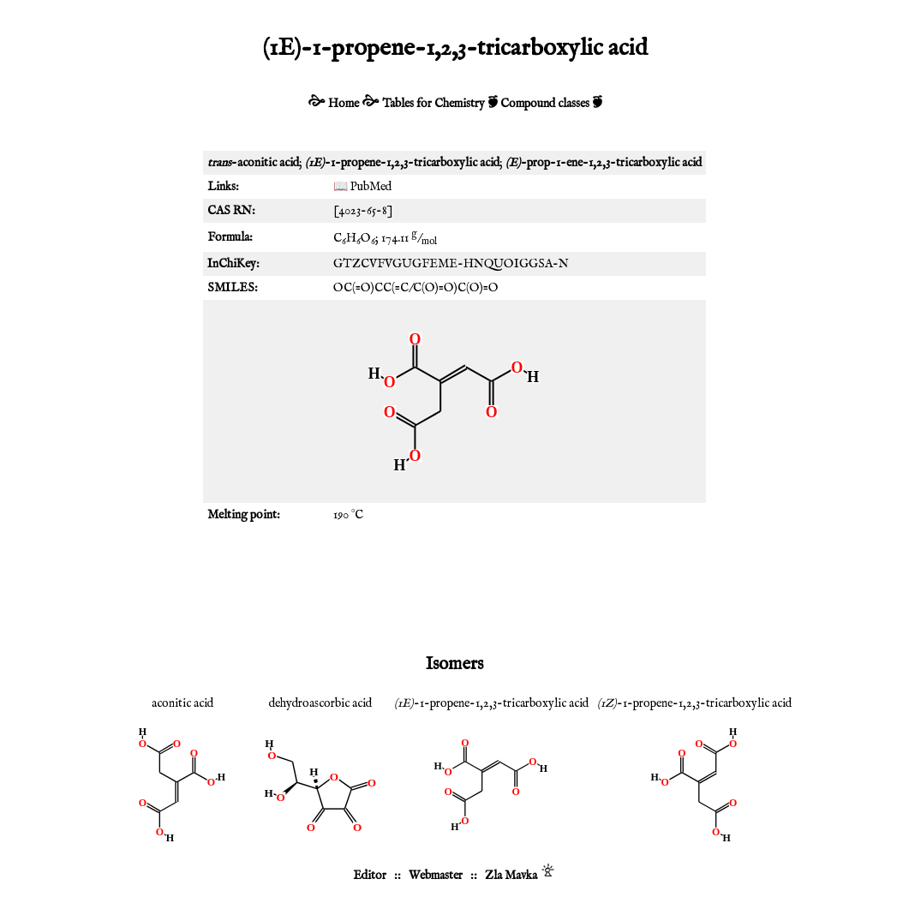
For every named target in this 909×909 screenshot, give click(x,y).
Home (343, 103)
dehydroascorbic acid (320, 703)
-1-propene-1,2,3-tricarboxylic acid (491, 703)
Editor (369, 875)
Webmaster (436, 875)
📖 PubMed (362, 186)
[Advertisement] (455, 587)
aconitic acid (182, 703)
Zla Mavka (511, 875)
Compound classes (544, 103)
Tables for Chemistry (433, 103)
